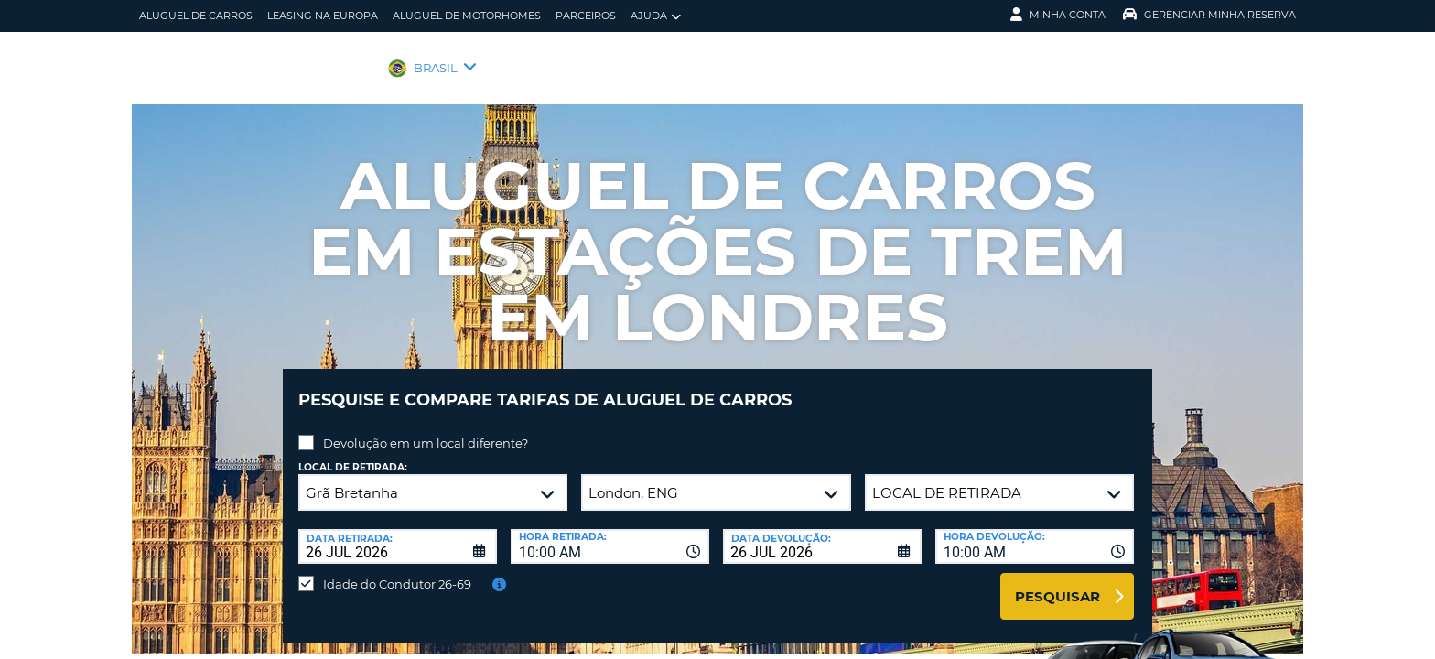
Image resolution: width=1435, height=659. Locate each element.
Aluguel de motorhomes (467, 15)
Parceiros (586, 15)
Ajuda (656, 16)
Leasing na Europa (322, 15)
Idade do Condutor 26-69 (397, 570)
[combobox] (609, 532)
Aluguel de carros (196, 15)
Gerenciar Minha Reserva (1209, 14)
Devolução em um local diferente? (425, 429)
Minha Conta (1058, 14)
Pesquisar (1057, 582)
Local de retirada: (352, 453)
